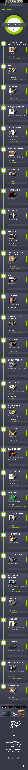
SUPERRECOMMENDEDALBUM (14, 743)
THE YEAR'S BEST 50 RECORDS (14, 747)
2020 (9, 9)
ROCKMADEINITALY (14, 751)
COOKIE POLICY (14, 759)
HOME (14, 732)
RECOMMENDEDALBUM (14, 744)
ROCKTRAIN (18, 750)
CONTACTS (14, 733)
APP (14, 735)
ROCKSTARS (9, 750)
